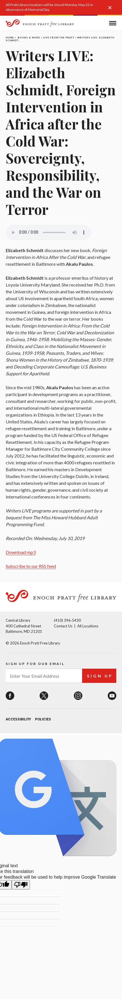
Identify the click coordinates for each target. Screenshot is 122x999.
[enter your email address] (44, 676)
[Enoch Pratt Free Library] (40, 23)
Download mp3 (21, 552)
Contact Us (63, 626)
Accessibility (18, 719)
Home (10, 37)
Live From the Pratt (58, 37)
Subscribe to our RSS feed (31, 566)
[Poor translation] (21, 884)
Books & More (29, 37)
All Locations (87, 626)
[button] (112, 10)
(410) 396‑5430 (67, 620)
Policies (43, 719)
